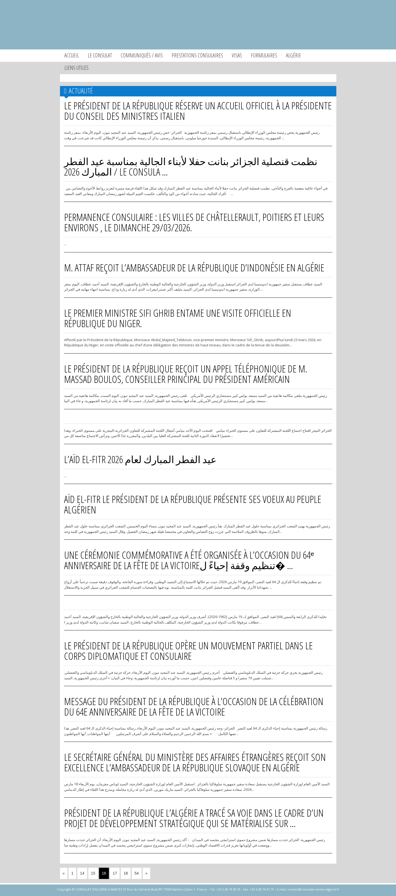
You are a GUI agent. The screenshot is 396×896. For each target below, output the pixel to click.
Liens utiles (76, 67)
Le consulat (100, 55)
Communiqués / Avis (142, 55)
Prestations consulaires (197, 55)
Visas (237, 55)
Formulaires (264, 55)
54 (136, 873)
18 (125, 873)
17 (115, 873)
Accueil (71, 55)
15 (93, 873)
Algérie (293, 55)
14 (82, 873)
